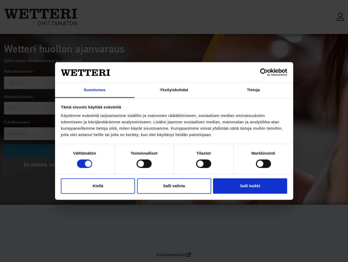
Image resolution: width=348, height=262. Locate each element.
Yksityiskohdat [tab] (174, 90)
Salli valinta (174, 186)
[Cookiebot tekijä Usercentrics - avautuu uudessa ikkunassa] (264, 72)
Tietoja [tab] (253, 90)
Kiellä (98, 186)
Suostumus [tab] (95, 90)
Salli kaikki (250, 186)
